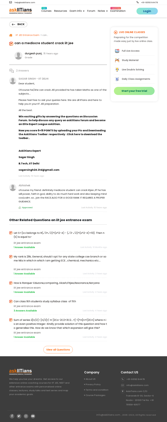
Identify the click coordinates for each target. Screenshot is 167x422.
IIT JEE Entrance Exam (27, 35)
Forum (91, 11)
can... (45, 35)
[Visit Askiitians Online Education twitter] (19, 416)
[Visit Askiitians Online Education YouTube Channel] (33, 416)
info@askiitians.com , (109, 414)
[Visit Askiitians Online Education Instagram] (26, 416)
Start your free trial (134, 91)
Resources (60, 11)
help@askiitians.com (22, 2)
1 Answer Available (24, 247)
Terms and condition (96, 389)
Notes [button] (103, 11)
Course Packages (95, 395)
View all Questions (58, 349)
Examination (118, 10)
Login (147, 11)
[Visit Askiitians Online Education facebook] (12, 416)
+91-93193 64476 (147, 2)
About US (90, 379)
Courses (46, 10)
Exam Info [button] (77, 11)
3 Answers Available (25, 310)
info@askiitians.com (135, 385)
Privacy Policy (92, 384)
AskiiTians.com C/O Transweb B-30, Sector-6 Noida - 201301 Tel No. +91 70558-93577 (137, 398)
